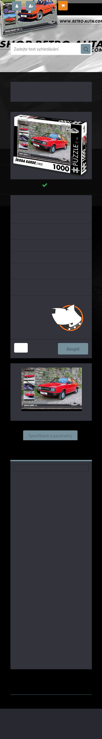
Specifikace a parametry (50, 435)
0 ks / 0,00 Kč (79, 3)
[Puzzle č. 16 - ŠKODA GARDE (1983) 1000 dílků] (51, 114)
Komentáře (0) (35, 455)
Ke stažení (69, 455)
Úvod (22, 71)
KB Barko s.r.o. (72, 677)
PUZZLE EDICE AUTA (45, 71)
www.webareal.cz (67, 682)
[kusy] (21, 348)
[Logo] (47, 26)
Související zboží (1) (50, 445)
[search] (86, 49)
